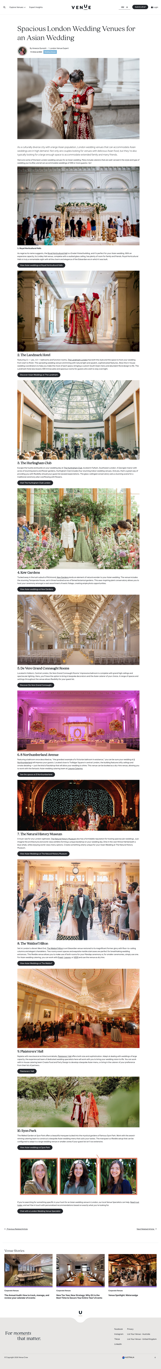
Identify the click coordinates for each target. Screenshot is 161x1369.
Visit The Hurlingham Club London (35, 483)
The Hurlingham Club (73, 468)
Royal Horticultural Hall (57, 253)
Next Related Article (147, 1229)
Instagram (118, 1334)
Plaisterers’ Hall (64, 1056)
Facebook (118, 1329)
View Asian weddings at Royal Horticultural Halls (41, 265)
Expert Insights (36, 7)
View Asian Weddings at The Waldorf (36, 963)
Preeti (60, 957)
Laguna (67, 957)
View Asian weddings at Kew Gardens (36, 589)
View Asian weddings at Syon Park (35, 1147)
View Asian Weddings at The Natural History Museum (43, 854)
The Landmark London (78, 360)
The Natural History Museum (63, 839)
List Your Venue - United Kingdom (142, 1339)
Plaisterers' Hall (27, 1071)
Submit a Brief (140, 7)
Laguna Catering (75, 768)
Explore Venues (17, 7)
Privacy (130, 1329)
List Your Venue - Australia (138, 1334)
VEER (76, 957)
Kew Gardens (63, 577)
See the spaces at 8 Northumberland (36, 774)
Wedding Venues (50, 52)
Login (154, 7)
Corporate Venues (11, 1291)
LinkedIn (118, 1344)
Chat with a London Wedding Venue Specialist (40, 1211)
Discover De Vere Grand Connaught (36, 685)
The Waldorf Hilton (55, 948)
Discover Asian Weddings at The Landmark (39, 375)
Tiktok (117, 1339)
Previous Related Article (16, 1229)
